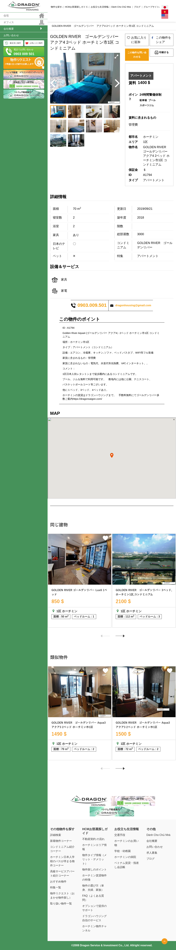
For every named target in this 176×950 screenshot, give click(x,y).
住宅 (6, 15)
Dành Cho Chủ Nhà (121, 7)
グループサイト (151, 7)
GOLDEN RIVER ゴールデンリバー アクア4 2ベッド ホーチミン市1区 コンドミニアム (103, 25)
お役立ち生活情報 (99, 7)
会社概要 (9, 28)
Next (118, 637)
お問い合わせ (11, 35)
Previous (103, 637)
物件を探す (56, 7)
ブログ (137, 7)
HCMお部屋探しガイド (76, 7)
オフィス (9, 22)
